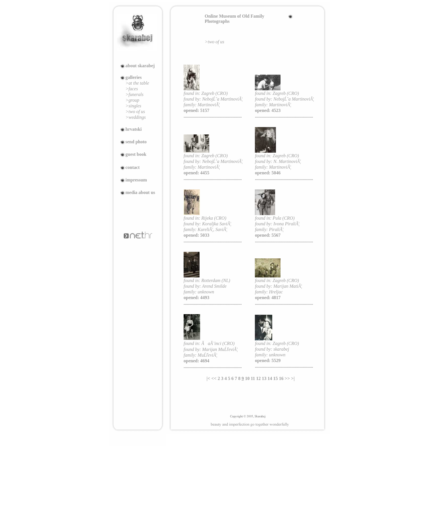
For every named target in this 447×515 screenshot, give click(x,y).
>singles (133, 105)
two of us (216, 41)
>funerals (134, 94)
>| (293, 378)
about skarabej (140, 65)
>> (287, 378)
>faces (131, 88)
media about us (140, 192)
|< (208, 378)
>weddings (135, 117)
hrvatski (133, 129)
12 (258, 378)
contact (132, 167)
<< (213, 378)
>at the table (137, 83)
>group (132, 100)
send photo (136, 141)
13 (264, 378)
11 (253, 378)
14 (270, 378)
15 (275, 378)
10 (247, 378)
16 (281, 378)
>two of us (135, 111)
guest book (135, 154)
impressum (136, 179)
